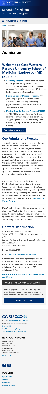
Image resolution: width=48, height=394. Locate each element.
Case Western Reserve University (17, 320)
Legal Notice (6, 329)
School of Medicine (16, 10)
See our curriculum (24, 300)
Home (4, 26)
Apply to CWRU (7, 377)
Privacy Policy (16, 329)
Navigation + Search (14, 21)
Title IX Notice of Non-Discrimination (14, 332)
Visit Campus (6, 382)
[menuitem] (24, 376)
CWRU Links (7, 373)
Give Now (5, 379)
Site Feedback (6, 356)
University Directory (8, 385)
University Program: (15, 80)
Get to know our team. (14, 130)
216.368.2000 (6, 326)
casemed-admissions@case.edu (22, 254)
